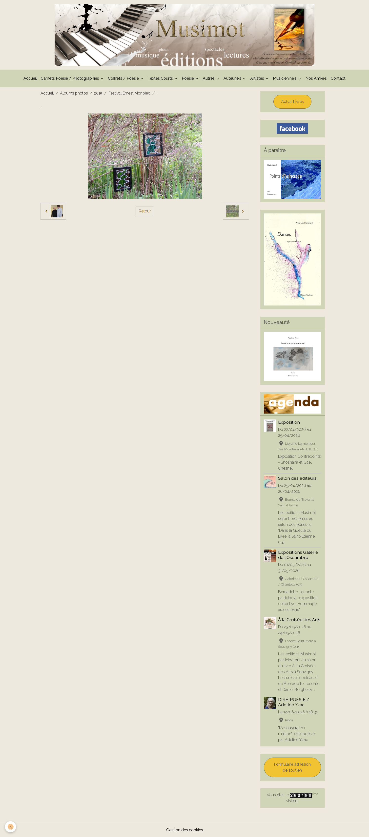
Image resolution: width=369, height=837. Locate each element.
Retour (145, 211)
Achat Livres (292, 101)
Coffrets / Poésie (124, 78)
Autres (209, 78)
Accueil (30, 78)
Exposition (289, 422)
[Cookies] (10, 826)
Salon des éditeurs (297, 478)
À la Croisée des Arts (299, 619)
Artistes (257, 78)
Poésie (188, 78)
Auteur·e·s (233, 78)
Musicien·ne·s (285, 78)
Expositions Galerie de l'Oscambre (298, 555)
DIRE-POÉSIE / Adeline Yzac (293, 702)
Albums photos (74, 93)
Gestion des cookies (184, 830)
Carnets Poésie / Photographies (70, 78)
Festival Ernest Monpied (129, 93)
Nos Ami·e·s (316, 78)
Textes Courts (161, 78)
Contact (338, 78)
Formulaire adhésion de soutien (292, 767)
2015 (98, 93)
